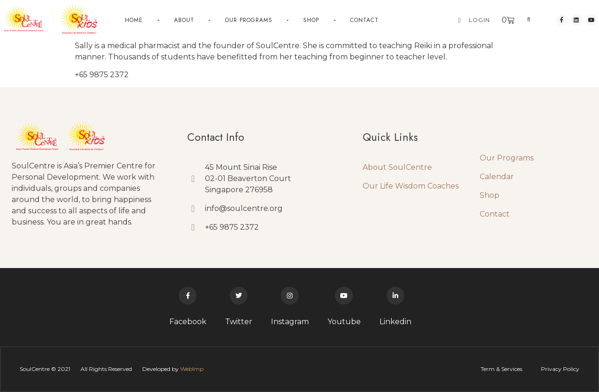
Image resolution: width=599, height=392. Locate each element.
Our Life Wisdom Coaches (411, 185)
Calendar (497, 176)
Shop (311, 20)
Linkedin (395, 321)
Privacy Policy (560, 368)
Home (134, 20)
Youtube (344, 321)
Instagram (290, 321)
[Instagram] (290, 296)
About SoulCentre (397, 167)
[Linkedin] (395, 296)
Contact (364, 20)
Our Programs (248, 20)
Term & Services (501, 368)
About (184, 20)
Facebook (187, 321)
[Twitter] (239, 296)
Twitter (238, 321)
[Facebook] (188, 296)
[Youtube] (344, 296)
